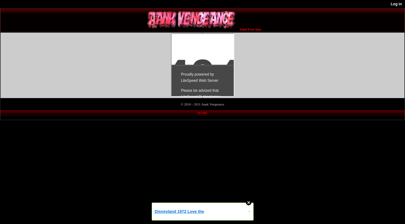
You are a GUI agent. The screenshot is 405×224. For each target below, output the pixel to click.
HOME (202, 113)
